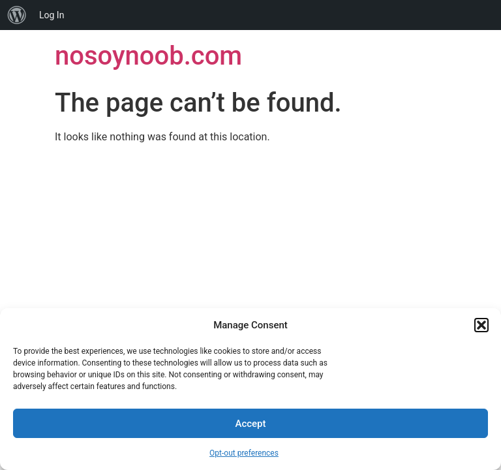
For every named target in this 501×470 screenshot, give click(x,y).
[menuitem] (17, 15)
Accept (250, 424)
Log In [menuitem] (51, 15)
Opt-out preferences (244, 453)
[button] (481, 325)
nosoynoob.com (148, 55)
